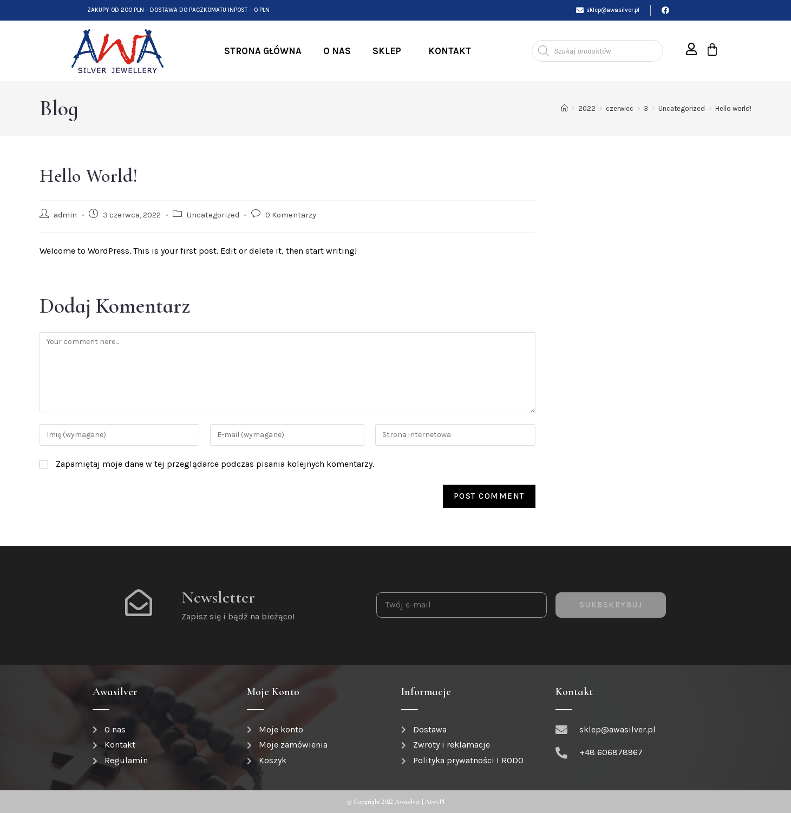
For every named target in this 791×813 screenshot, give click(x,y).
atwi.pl (434, 801)
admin (65, 215)
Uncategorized (213, 215)
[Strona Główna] (564, 108)
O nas (337, 50)
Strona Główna (263, 50)
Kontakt (449, 50)
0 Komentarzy (290, 215)
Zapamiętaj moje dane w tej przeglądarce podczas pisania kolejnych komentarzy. (215, 464)
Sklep (389, 50)
